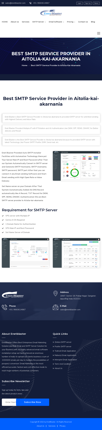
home (24, 65)
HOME (5, 22)
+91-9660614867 (40, 3)
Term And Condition (63, 364)
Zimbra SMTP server (63, 342)
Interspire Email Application (66, 359)
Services (25, 22)
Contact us (83, 22)
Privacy (62, 426)
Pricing (70, 22)
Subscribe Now (37, 402)
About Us (15, 22)
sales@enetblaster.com (13, 3)
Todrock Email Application (65, 351)
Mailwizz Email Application (65, 355)
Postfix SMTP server (63, 346)
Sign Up (87, 3)
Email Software (55, 22)
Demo (96, 3)
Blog (93, 22)
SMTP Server (38, 22)
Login (79, 3)
